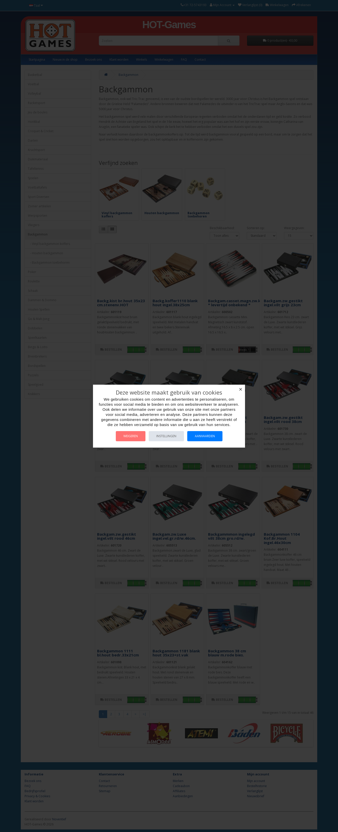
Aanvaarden (205, 436)
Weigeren (130, 436)
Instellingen (166, 436)
